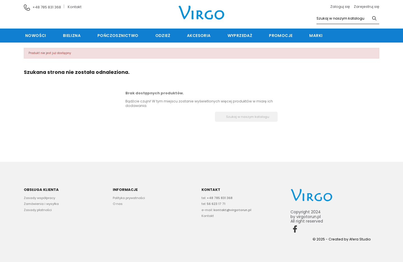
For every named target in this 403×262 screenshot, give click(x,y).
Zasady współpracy (39, 198)
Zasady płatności (38, 210)
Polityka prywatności (129, 198)
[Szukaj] (348, 18)
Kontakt (74, 7)
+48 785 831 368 (46, 7)
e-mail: (226, 210)
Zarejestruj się (366, 6)
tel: (217, 198)
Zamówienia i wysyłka (41, 204)
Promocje (280, 35)
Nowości (35, 35)
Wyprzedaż (240, 35)
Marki (315, 35)
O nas (118, 204)
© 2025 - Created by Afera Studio (342, 239)
